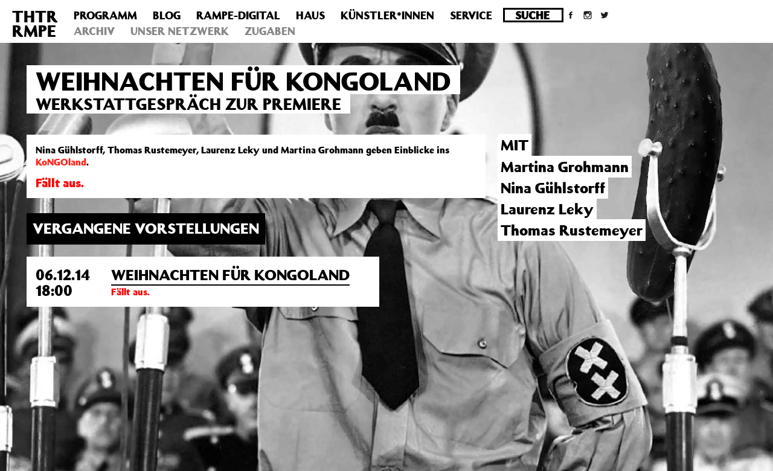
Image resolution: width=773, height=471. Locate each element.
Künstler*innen (387, 15)
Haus (310, 15)
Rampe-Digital (238, 15)
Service (471, 15)
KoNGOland (61, 162)
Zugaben (270, 31)
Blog (167, 15)
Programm (105, 15)
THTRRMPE (35, 23)
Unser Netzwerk (179, 31)
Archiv (94, 31)
